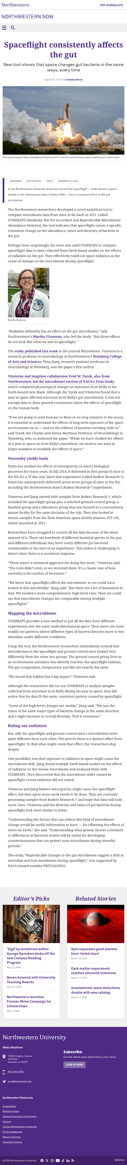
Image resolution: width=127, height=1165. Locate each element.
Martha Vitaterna (47, 336)
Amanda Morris (74, 80)
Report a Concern (12, 1137)
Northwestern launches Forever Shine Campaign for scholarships (29, 1001)
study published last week (36, 351)
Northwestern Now (27, 17)
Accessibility (9, 1106)
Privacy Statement (12, 1132)
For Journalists (111, 5)
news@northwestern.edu (19, 1081)
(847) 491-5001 (16, 1072)
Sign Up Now (74, 1064)
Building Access (11, 1111)
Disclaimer (119, 1160)
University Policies (12, 1142)
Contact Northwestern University (20, 1127)
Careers (7, 1122)
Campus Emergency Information (20, 1116)
